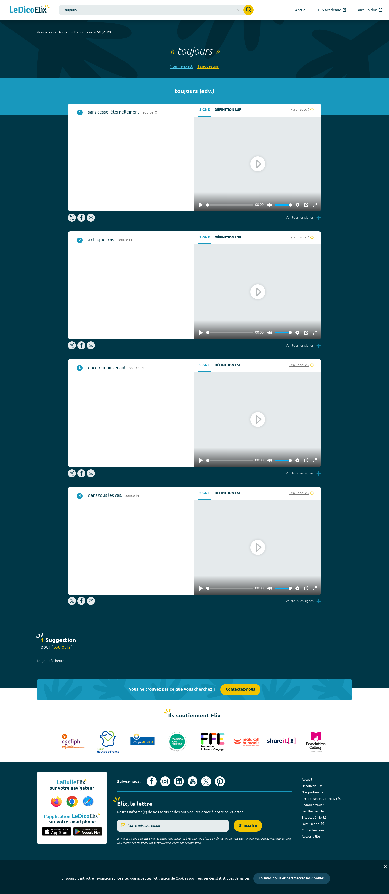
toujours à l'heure (50, 661)
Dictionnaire (83, 32)
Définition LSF (228, 110)
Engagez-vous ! (313, 805)
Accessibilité (311, 836)
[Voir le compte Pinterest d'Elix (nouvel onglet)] (220, 781)
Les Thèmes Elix (313, 811)
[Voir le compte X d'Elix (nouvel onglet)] (206, 781)
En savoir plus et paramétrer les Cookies (292, 878)
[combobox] (156, 10)
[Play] (201, 205)
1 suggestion (208, 66)
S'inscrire (248, 825)
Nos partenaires (313, 792)
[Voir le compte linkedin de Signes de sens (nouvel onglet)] (179, 781)
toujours (104, 32)
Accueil (64, 32)
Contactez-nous (240, 689)
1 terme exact (181, 66)
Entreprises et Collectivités (321, 799)
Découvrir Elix (312, 786)
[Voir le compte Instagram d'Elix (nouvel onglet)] (165, 781)
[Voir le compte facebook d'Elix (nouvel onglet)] (152, 781)
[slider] (229, 205)
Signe (204, 110)
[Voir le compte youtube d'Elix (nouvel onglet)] (192, 781)
